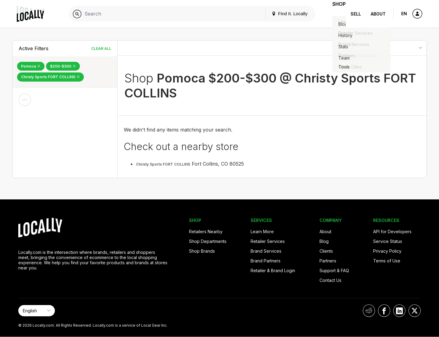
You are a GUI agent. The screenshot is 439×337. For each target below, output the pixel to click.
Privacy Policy (387, 251)
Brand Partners (265, 260)
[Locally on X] (415, 310)
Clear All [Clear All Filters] (101, 48)
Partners (327, 260)
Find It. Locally (281, 13)
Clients (326, 251)
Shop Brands (202, 251)
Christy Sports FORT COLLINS (163, 164)
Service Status (387, 241)
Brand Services (266, 251)
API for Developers (392, 231)
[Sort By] (396, 47)
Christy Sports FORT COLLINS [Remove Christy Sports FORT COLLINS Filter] (50, 77)
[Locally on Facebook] (384, 310)
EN (404, 13)
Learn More (262, 231)
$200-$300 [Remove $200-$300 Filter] (63, 66)
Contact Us (330, 280)
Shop (335, 13)
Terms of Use (386, 260)
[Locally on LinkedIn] (399, 310)
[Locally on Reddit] (369, 310)
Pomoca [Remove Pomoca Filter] (31, 66)
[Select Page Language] (36, 310)
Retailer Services (268, 241)
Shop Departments (208, 241)
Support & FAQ (334, 270)
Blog (324, 241)
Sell (356, 13)
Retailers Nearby (206, 231)
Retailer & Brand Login (273, 270)
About (378, 13)
